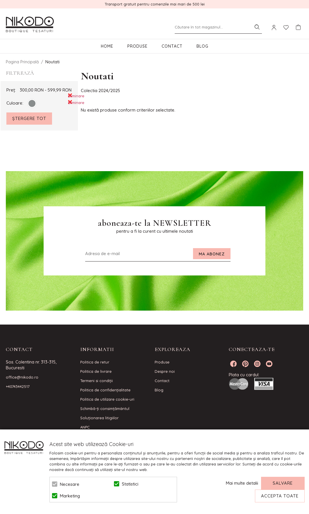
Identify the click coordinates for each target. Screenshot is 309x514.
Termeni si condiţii (96, 380)
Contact (172, 46)
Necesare (69, 484)
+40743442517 (18, 386)
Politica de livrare (96, 371)
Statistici (130, 484)
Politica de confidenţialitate (105, 390)
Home (107, 46)
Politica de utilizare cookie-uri (107, 399)
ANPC (85, 427)
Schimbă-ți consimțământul (104, 408)
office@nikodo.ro (22, 377)
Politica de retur (94, 362)
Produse (137, 46)
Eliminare (70, 95)
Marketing (70, 496)
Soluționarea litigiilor (99, 418)
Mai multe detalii (242, 483)
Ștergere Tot (29, 118)
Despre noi (165, 371)
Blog (202, 46)
